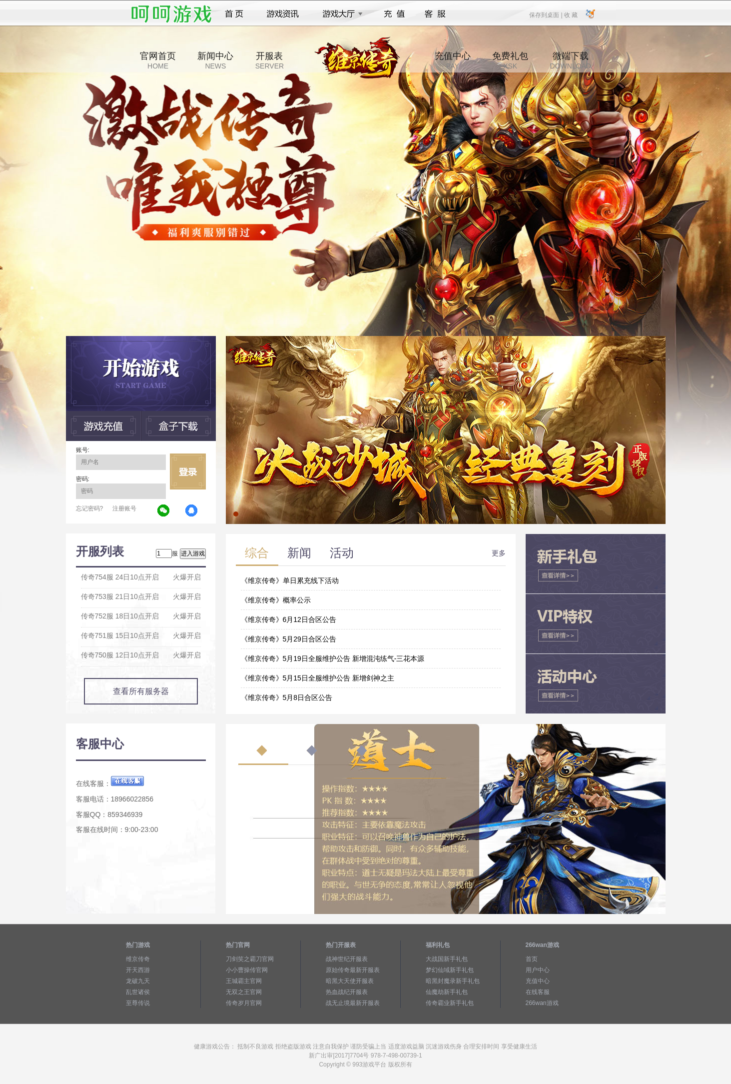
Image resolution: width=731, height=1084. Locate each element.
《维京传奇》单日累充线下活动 (290, 580)
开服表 (269, 60)
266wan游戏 (542, 1003)
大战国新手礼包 (447, 959)
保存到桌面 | (546, 14)
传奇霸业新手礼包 (450, 1003)
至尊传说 (138, 1003)
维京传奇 (138, 959)
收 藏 (571, 14)
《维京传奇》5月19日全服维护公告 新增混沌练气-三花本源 (333, 658)
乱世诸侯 (138, 992)
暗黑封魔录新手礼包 (453, 981)
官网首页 (158, 60)
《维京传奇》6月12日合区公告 (288, 620)
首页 (234, 14)
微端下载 (570, 60)
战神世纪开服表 (347, 959)
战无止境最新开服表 (353, 1003)
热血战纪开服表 (347, 992)
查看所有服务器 (141, 691)
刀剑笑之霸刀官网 (250, 959)
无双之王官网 (244, 992)
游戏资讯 (282, 14)
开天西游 (138, 970)
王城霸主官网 (244, 981)
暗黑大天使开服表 (350, 981)
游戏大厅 (339, 14)
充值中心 (453, 60)
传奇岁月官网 (244, 1003)
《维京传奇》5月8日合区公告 (287, 698)
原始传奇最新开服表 (353, 970)
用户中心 (538, 970)
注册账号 (124, 508)
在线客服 (538, 992)
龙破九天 (138, 981)
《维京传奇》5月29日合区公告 (288, 639)
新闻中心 (215, 60)
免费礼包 (510, 60)
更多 (499, 553)
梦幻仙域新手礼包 (450, 970)
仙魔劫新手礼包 (447, 992)
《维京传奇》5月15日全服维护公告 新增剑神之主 (317, 678)
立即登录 (188, 472)
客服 (435, 14)
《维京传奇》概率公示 (276, 600)
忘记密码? (89, 508)
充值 (394, 14)
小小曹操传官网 (247, 970)
